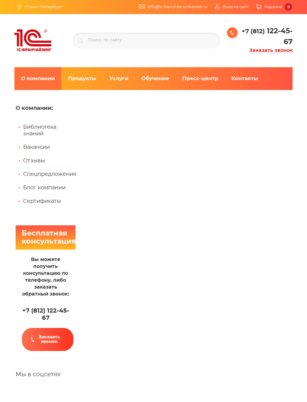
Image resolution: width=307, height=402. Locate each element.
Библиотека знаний (39, 130)
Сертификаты (42, 201)
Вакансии (36, 147)
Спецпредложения (49, 174)
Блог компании (44, 187)
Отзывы (34, 161)
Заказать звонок (271, 50)
